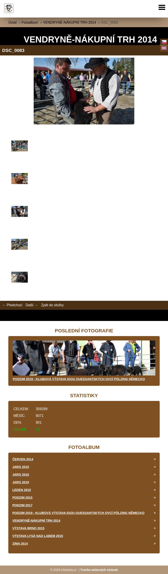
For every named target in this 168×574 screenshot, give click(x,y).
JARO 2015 (20, 467)
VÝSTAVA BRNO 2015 (28, 528)
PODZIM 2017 (22, 505)
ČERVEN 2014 (22, 459)
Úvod (12, 22)
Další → (32, 305)
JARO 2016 (20, 474)
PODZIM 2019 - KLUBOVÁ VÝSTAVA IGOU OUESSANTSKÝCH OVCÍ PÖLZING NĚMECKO (79, 379)
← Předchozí (12, 305)
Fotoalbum (30, 22)
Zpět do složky (52, 305)
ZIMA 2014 (20, 543)
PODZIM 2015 (22, 497)
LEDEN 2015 (21, 490)
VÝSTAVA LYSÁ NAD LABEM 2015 (37, 536)
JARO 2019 (20, 482)
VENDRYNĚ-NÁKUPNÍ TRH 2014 (69, 22)
